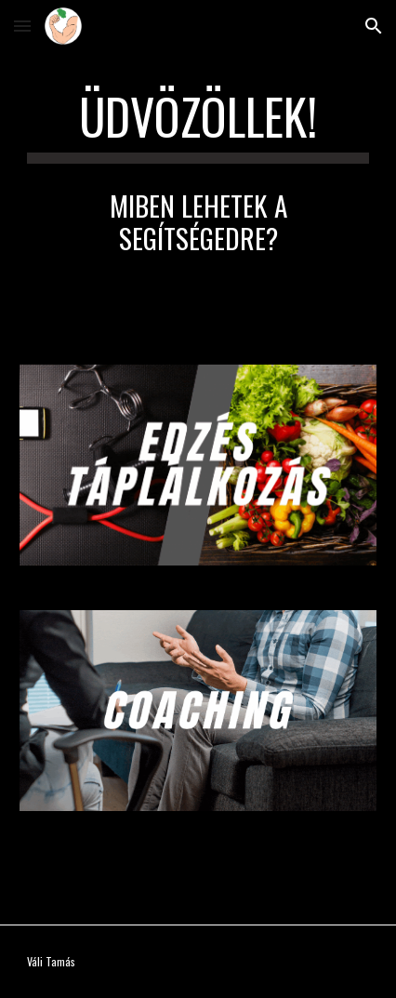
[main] (198, 125)
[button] (22, 25)
